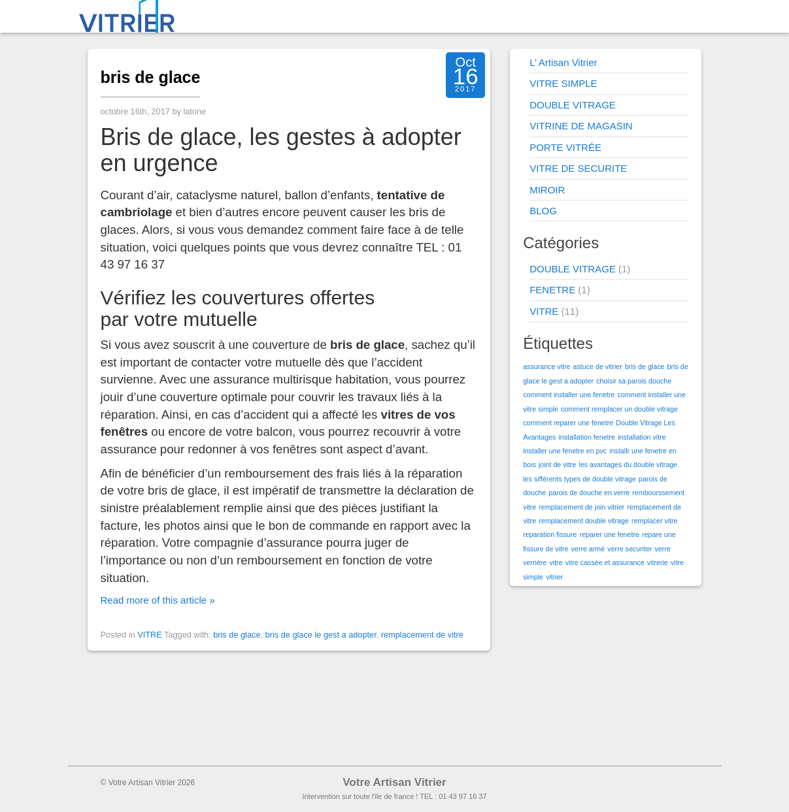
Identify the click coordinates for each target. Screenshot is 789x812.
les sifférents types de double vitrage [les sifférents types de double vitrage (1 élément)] (579, 479)
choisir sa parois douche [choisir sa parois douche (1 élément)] (633, 381)
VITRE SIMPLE (563, 83)
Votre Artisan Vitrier (394, 782)
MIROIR (547, 189)
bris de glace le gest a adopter (321, 635)
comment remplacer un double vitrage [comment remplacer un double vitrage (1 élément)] (619, 409)
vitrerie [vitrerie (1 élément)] (657, 562)
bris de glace (151, 77)
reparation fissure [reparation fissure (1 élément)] (550, 534)
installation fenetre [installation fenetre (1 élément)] (587, 437)
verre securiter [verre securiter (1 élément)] (629, 549)
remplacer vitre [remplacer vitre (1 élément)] (654, 521)
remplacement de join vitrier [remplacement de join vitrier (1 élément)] (581, 507)
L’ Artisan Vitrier (563, 62)
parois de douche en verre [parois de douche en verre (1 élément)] (589, 492)
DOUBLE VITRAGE (572, 104)
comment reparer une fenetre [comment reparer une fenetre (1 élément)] (568, 423)
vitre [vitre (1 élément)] (555, 562)
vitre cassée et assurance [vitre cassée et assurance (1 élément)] (605, 562)
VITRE (149, 635)
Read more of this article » (158, 600)
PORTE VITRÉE (565, 147)
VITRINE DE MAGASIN (581, 125)
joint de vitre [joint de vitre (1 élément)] (557, 464)
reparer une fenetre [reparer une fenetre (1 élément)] (609, 534)
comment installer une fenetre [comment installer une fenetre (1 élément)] (568, 394)
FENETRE (552, 289)
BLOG (543, 210)
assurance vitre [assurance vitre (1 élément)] (546, 366)
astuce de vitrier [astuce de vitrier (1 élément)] (597, 366)
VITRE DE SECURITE (578, 168)
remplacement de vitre (422, 635)
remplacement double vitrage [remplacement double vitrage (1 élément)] (583, 521)
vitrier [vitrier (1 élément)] (554, 577)
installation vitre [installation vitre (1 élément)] (641, 437)
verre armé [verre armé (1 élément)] (588, 549)
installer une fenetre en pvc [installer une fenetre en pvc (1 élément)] (565, 451)
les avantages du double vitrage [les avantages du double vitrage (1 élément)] (628, 464)
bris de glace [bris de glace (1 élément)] (644, 366)
